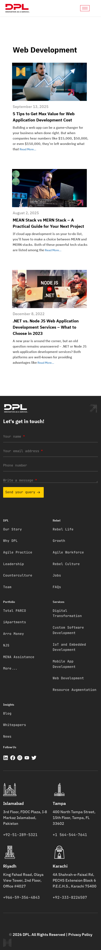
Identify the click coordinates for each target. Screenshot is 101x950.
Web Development (68, 678)
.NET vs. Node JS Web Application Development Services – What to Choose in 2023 (46, 327)
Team (7, 587)
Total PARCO (14, 610)
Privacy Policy (80, 934)
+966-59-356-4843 (21, 897)
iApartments (14, 622)
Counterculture (17, 575)
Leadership (13, 564)
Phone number (15, 465)
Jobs (57, 575)
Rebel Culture (66, 564)
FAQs (57, 587)
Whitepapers (14, 725)
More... (10, 668)
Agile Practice (17, 552)
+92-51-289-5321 (20, 834)
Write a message (20, 480)
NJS (6, 645)
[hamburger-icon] (85, 8)
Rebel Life (63, 529)
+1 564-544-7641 (70, 834)
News (7, 736)
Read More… (27, 149)
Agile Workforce (68, 552)
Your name (14, 436)
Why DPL (10, 541)
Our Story (12, 529)
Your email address (23, 451)
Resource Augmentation (74, 690)
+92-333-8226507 (70, 897)
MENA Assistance (18, 657)
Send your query (22, 492)
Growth (59, 541)
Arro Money (13, 634)
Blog (7, 713)
